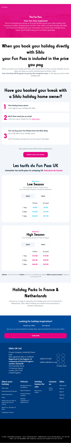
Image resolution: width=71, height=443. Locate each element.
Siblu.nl (61, 398)
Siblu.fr (61, 392)
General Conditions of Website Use (24, 400)
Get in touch (51, 389)
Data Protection (25, 390)
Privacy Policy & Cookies (25, 394)
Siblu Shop (36, 119)
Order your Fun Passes (35, 155)
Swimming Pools (7, 394)
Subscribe (35, 336)
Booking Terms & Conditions (25, 386)
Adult (28, 196)
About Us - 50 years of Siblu (9, 408)
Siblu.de (61, 395)
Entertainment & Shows (9, 391)
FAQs (3, 397)
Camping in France (8, 412)
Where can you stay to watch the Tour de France (9, 402)
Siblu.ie (61, 389)
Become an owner (38, 391)
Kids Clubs (5, 388)
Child (43, 196)
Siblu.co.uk (62, 385)
